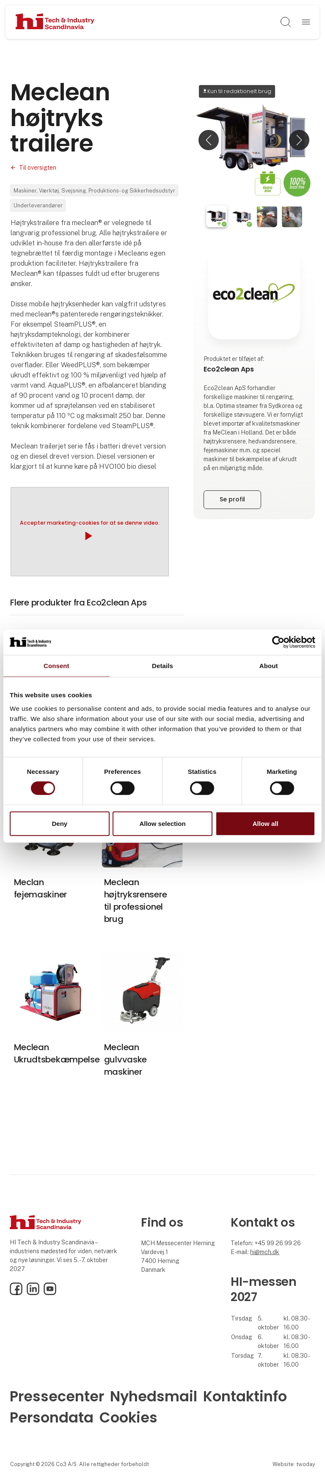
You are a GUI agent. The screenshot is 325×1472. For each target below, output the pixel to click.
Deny (59, 823)
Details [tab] (162, 665)
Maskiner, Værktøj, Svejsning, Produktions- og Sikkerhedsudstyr (94, 190)
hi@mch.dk (264, 1252)
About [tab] (268, 665)
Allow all (265, 823)
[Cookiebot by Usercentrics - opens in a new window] (278, 642)
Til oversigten (37, 167)
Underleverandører (38, 205)
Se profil (232, 499)
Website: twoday (294, 1464)
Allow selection (162, 823)
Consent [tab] (56, 665)
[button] (208, 140)
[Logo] (55, 22)
